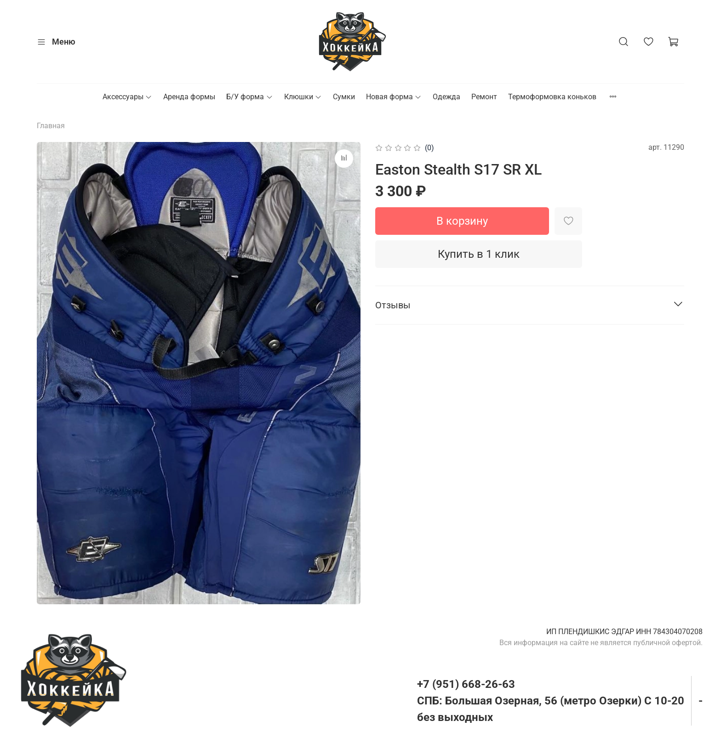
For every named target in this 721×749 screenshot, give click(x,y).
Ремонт (484, 96)
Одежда (446, 96)
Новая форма (394, 96)
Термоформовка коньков (552, 96)
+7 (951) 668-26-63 (466, 684)
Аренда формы (189, 96)
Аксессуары (127, 96)
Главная (51, 125)
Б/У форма (249, 96)
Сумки (344, 96)
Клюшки (303, 96)
